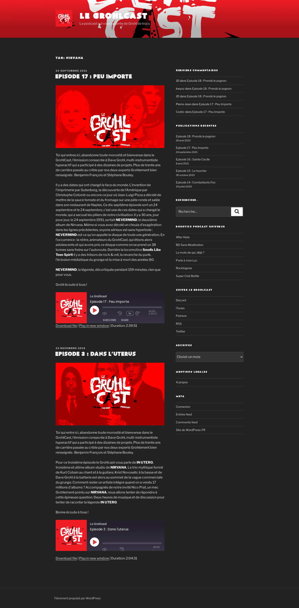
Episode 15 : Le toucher (191, 170)
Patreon (181, 315)
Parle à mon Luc (186, 260)
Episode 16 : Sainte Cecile (193, 159)
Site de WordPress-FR (190, 430)
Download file (66, 326)
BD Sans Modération (189, 245)
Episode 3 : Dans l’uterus (95, 354)
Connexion (183, 406)
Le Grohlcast (114, 16)
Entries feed (184, 414)
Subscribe (109, 320)
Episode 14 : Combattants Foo (195, 182)
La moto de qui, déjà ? (190, 252)
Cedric (180, 112)
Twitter (180, 331)
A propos (182, 382)
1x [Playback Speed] (130, 313)
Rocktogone (184, 268)
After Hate (183, 237)
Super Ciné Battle (187, 276)
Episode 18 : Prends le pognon (206, 80)
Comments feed (186, 422)
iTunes (180, 308)
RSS (179, 323)
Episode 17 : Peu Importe (93, 77)
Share (125, 320)
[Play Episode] (94, 310)
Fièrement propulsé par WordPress (77, 598)
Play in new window (94, 326)
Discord (181, 300)
